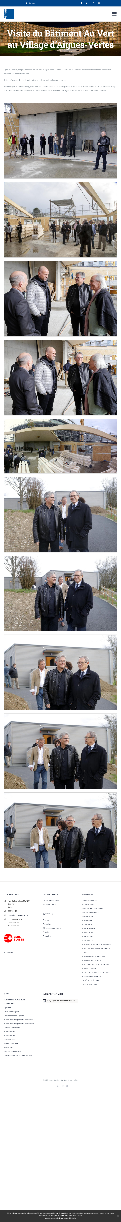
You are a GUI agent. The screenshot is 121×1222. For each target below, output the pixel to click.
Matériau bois (88, 904)
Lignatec (7, 1007)
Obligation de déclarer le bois (94, 956)
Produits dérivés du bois (92, 908)
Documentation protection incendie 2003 (20, 1023)
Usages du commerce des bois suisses (97, 944)
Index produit (88, 932)
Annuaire (47, 936)
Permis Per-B (88, 936)
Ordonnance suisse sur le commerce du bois (98, 950)
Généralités (88, 920)
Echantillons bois (11, 1043)
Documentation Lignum (14, 1015)
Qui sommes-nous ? (51, 900)
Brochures (8, 1047)
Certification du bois (90, 980)
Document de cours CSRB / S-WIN (18, 1055)
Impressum (8, 952)
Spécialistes (88, 924)
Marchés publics (90, 968)
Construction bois (89, 900)
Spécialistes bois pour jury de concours (97, 972)
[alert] (60, 1001)
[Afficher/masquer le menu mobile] (114, 13)
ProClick (75, 1080)
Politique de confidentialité (66, 1218)
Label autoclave (89, 928)
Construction (10, 1035)
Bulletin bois (9, 1003)
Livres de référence (12, 1027)
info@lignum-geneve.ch (18, 915)
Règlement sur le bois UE (93, 960)
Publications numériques (14, 999)
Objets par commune (52, 928)
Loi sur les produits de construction (96, 964)
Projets (46, 932)
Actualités (47, 924)
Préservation (87, 916)
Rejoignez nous (49, 904)
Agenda (46, 920)
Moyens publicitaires (12, 1051)
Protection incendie (90, 912)
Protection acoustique (91, 976)
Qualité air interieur (90, 984)
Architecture (10, 1031)
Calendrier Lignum (12, 1011)
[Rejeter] (118, 1216)
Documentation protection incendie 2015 (20, 1019)
